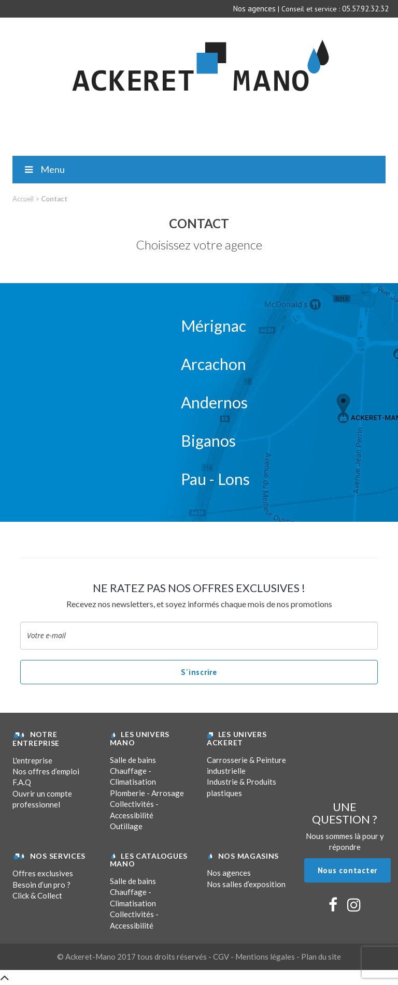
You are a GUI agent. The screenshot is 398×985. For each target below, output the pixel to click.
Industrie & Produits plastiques (241, 787)
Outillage (126, 826)
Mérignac (213, 325)
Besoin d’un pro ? (41, 884)
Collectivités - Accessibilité (134, 809)
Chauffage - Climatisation (133, 776)
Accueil (23, 199)
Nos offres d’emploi (45, 771)
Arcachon (213, 364)
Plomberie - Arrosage (147, 793)
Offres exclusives (42, 873)
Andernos (214, 402)
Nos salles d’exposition (246, 884)
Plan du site (321, 956)
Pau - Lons (215, 478)
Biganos (208, 440)
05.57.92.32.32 (365, 8)
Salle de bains (133, 760)
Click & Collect (37, 895)
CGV (221, 956)
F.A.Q (21, 782)
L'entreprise (32, 760)
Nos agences (254, 8)
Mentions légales (265, 956)
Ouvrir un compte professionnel (42, 799)
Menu (44, 169)
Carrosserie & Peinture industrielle (246, 765)
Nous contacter (348, 870)
